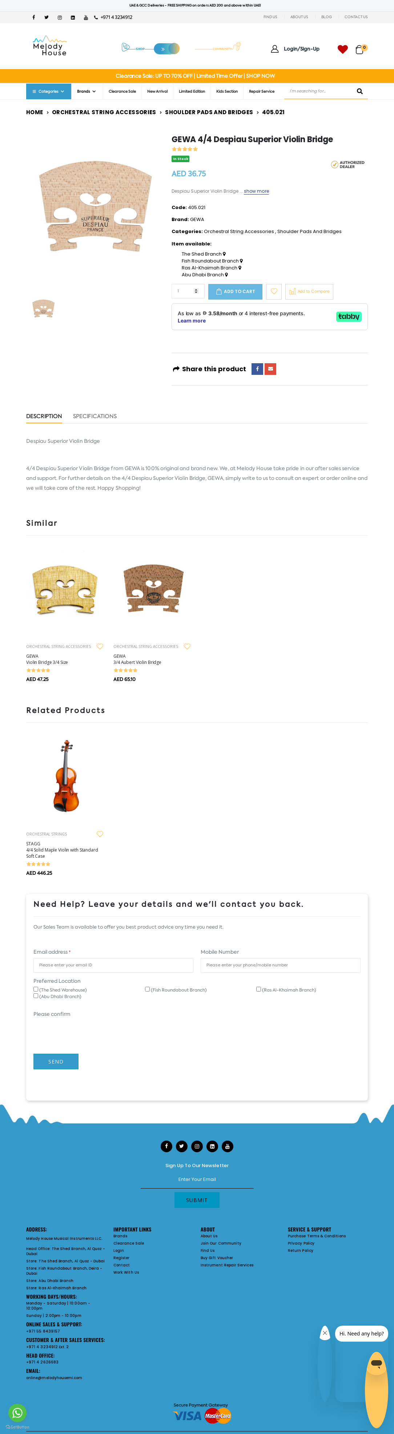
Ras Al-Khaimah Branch (211, 268)
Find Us (207, 1250)
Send (56, 1061)
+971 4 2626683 (42, 1362)
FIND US (270, 17)
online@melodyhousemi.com (54, 1378)
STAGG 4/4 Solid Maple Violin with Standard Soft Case (62, 850)
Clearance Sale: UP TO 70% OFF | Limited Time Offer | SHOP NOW (195, 76)
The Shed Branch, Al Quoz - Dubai (65, 1251)
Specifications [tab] (95, 417)
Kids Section (227, 91)
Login (118, 1250)
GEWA (197, 219)
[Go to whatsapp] (17, 1413)
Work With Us (126, 1272)
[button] (362, 46)
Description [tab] (44, 417)
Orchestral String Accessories (104, 112)
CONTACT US (356, 17)
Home (34, 112)
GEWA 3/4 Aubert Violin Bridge (137, 659)
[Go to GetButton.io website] (17, 1427)
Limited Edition (192, 91)
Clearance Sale (122, 91)
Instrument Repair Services (227, 1265)
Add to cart (239, 291)
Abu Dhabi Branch (205, 275)
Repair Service (261, 91)
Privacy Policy (301, 1243)
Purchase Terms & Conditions (317, 1236)
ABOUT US (299, 17)
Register (121, 1258)
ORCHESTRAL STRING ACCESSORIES (58, 646)
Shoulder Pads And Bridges (209, 112)
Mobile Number (220, 952)
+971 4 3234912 (113, 17)
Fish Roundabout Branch (212, 261)
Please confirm (52, 1014)
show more (256, 191)
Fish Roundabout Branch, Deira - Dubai (64, 1271)
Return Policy (300, 1250)
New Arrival (157, 91)
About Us (209, 1236)
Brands (83, 91)
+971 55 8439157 (43, 1331)
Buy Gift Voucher (217, 1258)
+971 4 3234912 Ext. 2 (47, 1347)
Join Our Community (221, 1243)
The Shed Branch (203, 254)
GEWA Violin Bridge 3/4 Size (47, 659)
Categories (45, 91)
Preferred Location (57, 981)
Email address (52, 952)
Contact (121, 1265)
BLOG (326, 17)
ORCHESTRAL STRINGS (46, 834)
